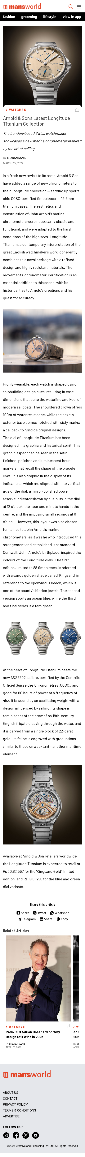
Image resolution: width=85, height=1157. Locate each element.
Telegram (27, 919)
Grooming (29, 17)
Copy (62, 919)
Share (22, 913)
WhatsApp (59, 913)
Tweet (39, 913)
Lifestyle (49, 17)
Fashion (9, 17)
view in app (72, 17)
